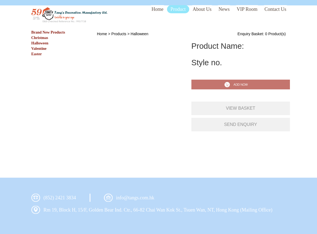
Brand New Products (48, 32)
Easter (36, 54)
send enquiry (240, 124)
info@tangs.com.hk (135, 197)
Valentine (39, 49)
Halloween (39, 43)
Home (102, 34)
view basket (240, 108)
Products (118, 34)
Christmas (39, 38)
